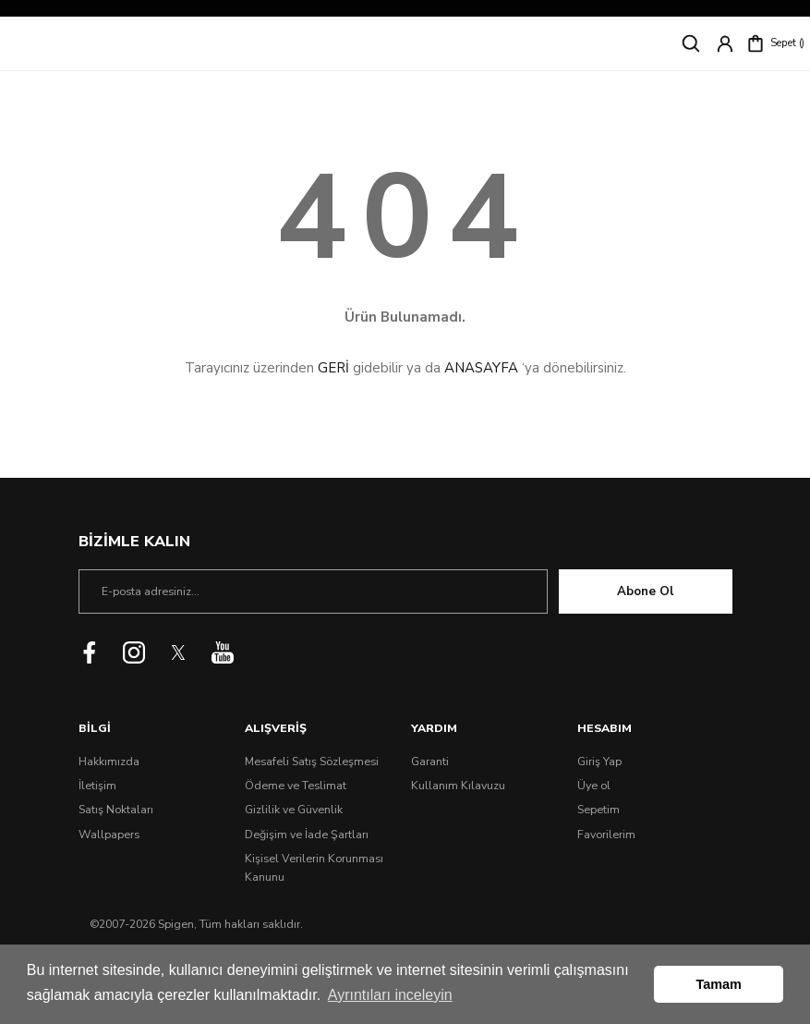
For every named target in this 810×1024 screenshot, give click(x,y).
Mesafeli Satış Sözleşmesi (312, 761)
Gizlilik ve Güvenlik (294, 809)
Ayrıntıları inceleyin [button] (390, 995)
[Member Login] (725, 43)
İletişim (97, 785)
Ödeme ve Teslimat (295, 785)
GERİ (333, 368)
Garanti (430, 761)
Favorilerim (606, 834)
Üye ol (594, 785)
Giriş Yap (599, 761)
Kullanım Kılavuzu (458, 785)
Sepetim (598, 809)
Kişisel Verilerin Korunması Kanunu (314, 867)
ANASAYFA (481, 368)
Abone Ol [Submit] (645, 591)
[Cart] (775, 43)
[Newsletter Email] (313, 591)
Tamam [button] (719, 984)
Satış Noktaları (116, 809)
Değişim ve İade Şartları (307, 834)
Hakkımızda (109, 761)
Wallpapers (109, 834)
